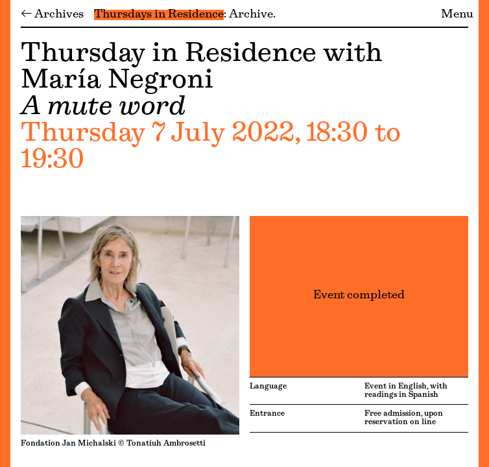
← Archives (52, 15)
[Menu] (5, 233)
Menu (457, 15)
